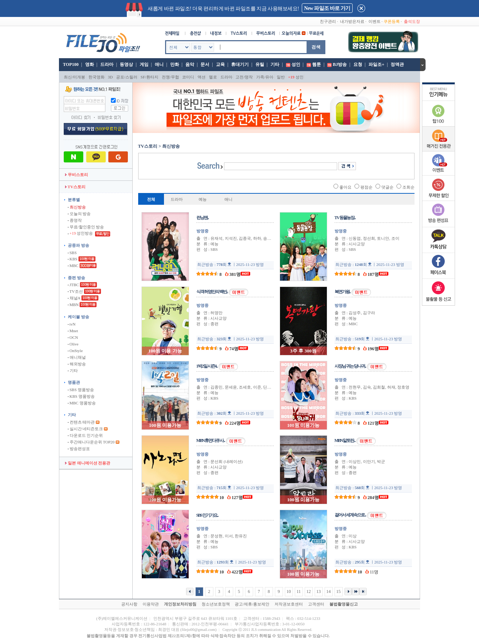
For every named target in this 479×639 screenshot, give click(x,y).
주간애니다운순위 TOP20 (91, 442)
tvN (72, 324)
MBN (73, 304)
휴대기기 (240, 64)
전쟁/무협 (170, 77)
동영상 (126, 64)
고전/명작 (244, 77)
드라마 (106, 64)
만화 (174, 64)
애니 (159, 64)
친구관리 (328, 21)
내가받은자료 (352, 21)
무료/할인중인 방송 (86, 227)
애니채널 (77, 357)
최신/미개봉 (74, 77)
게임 (144, 64)
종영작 (75, 220)
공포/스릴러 (126, 77)
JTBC (73, 284)
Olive (73, 344)
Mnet (73, 331)
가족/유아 (264, 77)
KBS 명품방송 (81, 396)
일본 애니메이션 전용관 (87, 463)
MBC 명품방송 (82, 403)
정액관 (397, 64)
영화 (89, 64)
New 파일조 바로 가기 (327, 8)
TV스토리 (75, 187)
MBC (73, 265)
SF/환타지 (149, 77)
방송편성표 (79, 448)
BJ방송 (340, 64)
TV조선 (75, 291)
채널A (74, 298)
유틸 (259, 64)
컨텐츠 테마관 (82, 422)
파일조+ (376, 64)
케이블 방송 (78, 317)
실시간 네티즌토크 (85, 428)
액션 (201, 77)
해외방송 (77, 364)
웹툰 (316, 64)
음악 (189, 64)
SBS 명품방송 (81, 389)
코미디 (188, 77)
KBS (72, 259)
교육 (220, 64)
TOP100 (70, 64)
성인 (295, 64)
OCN (73, 337)
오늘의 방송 (79, 213)
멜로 (213, 77)
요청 (357, 64)
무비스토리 (76, 174)
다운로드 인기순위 (85, 435)
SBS (72, 252)
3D (110, 77)
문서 (204, 64)
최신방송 (77, 207)
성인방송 (81, 233)
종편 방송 (76, 277)
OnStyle (75, 350)
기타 (274, 64)
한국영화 (96, 77)
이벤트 (374, 21)
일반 (281, 77)
